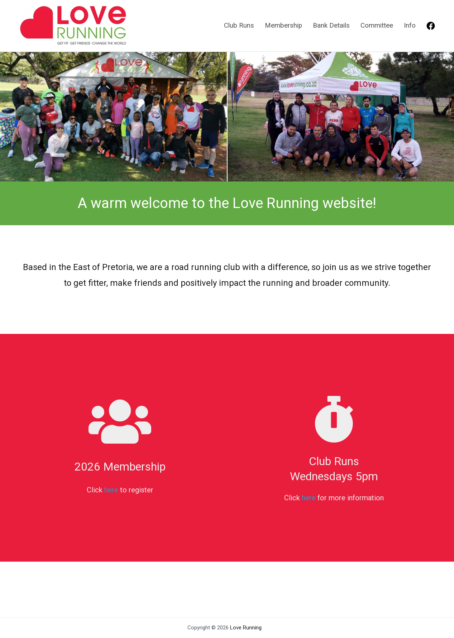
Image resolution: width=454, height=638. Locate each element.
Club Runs (239, 25)
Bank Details (331, 25)
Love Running (246, 627)
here (111, 490)
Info (410, 25)
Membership (283, 25)
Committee (376, 25)
